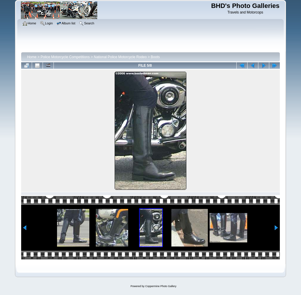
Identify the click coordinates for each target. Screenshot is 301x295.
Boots (155, 57)
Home (31, 57)
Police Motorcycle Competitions (65, 57)
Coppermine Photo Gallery (160, 286)
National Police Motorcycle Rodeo (120, 57)
